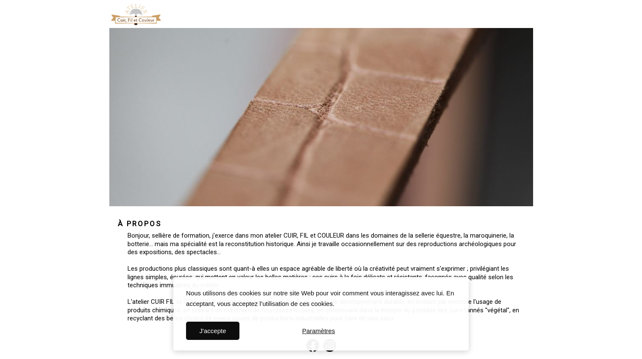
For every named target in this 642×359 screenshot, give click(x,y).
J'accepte (213, 330)
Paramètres (318, 330)
